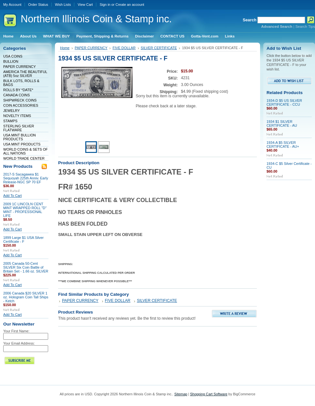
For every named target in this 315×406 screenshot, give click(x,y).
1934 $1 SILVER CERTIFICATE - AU (282, 123)
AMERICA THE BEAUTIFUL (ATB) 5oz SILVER (25, 74)
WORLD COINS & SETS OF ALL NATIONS (25, 151)
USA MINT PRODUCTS (21, 144)
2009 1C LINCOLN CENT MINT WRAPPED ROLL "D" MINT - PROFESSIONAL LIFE (25, 210)
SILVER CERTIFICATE (159, 48)
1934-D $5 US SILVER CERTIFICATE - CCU (284, 102)
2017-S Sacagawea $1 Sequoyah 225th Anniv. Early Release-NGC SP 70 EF (25, 178)
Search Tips (305, 26)
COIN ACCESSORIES (20, 105)
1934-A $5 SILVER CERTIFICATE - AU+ (283, 144)
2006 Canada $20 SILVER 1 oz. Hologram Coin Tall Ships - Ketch (25, 297)
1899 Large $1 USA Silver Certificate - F (23, 239)
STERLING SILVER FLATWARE (18, 128)
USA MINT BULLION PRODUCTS (19, 137)
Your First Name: (16, 331)
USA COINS (12, 56)
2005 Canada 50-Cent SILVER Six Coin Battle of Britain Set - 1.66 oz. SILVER (25, 267)
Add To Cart (12, 196)
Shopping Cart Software (208, 394)
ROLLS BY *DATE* (18, 90)
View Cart (85, 4)
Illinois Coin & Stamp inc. (96, 19)
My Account (12, 4)
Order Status (38, 4)
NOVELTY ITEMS (17, 116)
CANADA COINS (16, 95)
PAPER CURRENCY (19, 67)
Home (64, 48)
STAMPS (10, 121)
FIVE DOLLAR (123, 48)
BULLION (10, 61)
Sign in (105, 4)
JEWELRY (11, 110)
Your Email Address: (19, 343)
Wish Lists (63, 4)
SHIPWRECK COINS (20, 100)
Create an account (129, 4)
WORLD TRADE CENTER (24, 158)
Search (250, 19)
